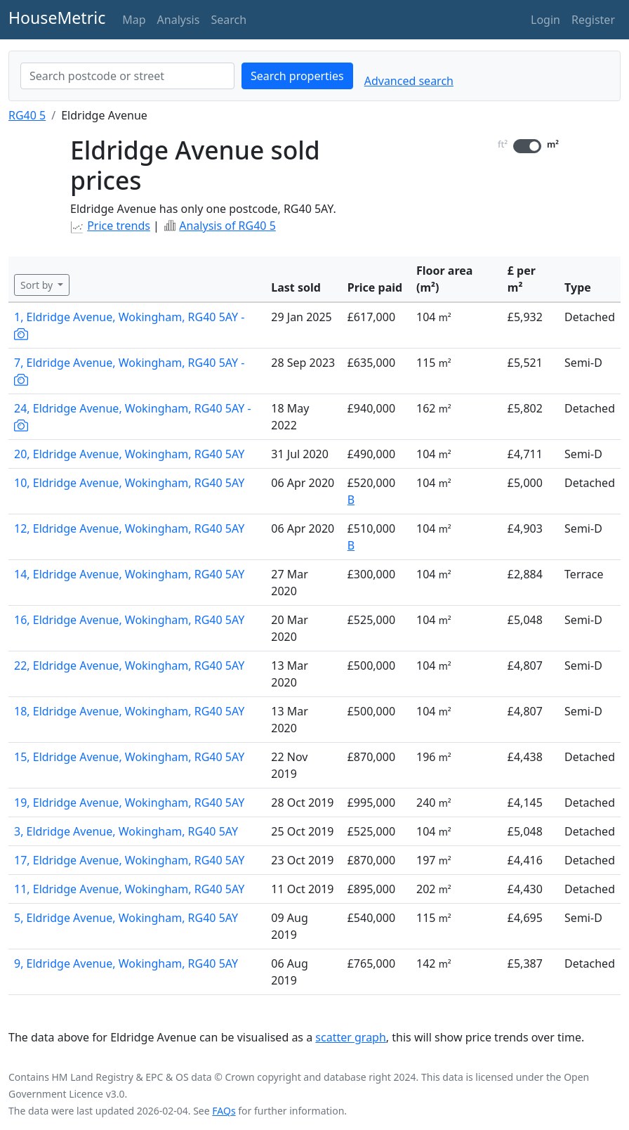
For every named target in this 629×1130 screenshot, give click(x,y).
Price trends (118, 225)
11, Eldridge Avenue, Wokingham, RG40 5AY (129, 889)
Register (593, 19)
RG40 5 (27, 115)
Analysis (178, 19)
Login (545, 19)
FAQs (223, 1110)
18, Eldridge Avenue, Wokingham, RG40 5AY (129, 711)
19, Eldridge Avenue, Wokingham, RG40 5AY (129, 802)
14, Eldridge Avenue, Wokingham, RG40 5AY (129, 574)
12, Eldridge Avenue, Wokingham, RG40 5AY (129, 528)
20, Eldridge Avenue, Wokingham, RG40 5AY (129, 454)
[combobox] (127, 76)
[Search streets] (127, 76)
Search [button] (228, 19)
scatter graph (350, 1037)
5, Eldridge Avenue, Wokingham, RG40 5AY (126, 918)
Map (133, 19)
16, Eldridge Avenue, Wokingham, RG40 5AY (129, 620)
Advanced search (408, 81)
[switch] (527, 146)
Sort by (37, 285)
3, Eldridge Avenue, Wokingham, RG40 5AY (126, 831)
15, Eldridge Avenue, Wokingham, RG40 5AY (129, 757)
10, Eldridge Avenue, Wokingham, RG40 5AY (129, 483)
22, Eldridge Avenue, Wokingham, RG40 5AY (129, 665)
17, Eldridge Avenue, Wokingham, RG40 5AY (129, 860)
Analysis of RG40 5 (227, 225)
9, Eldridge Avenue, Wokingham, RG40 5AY (126, 963)
